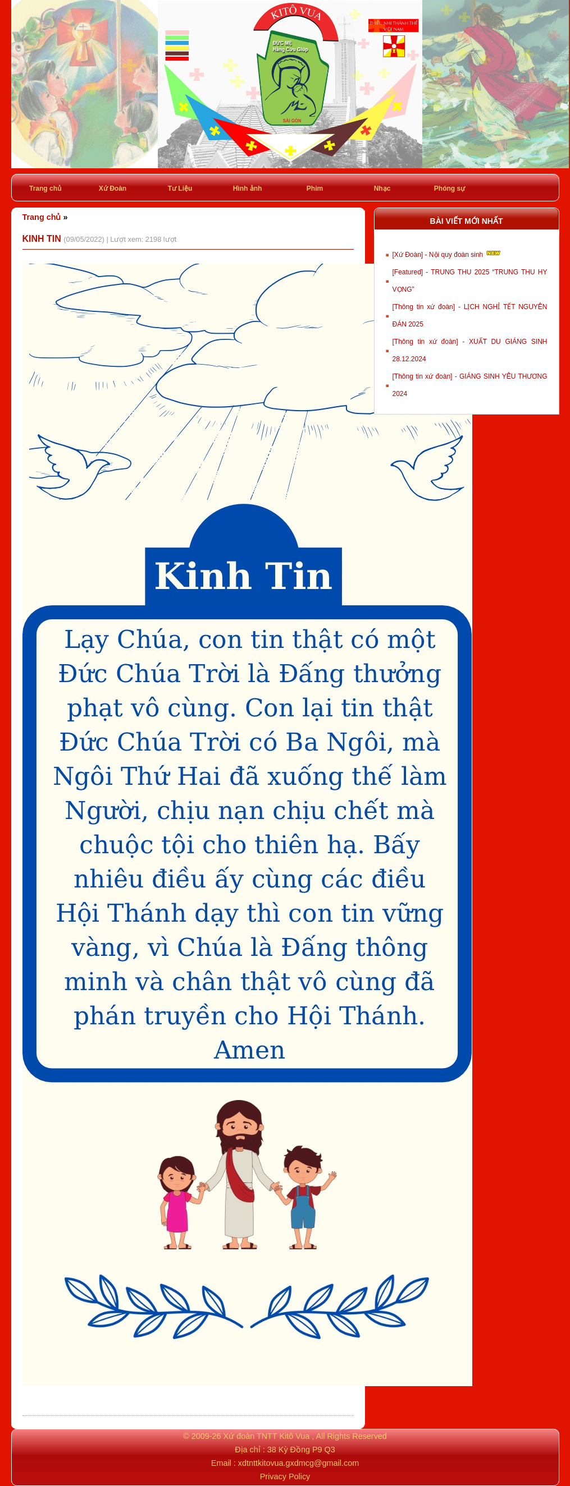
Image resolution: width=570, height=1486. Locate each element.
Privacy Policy (285, 1476)
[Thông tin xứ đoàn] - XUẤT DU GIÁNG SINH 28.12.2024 (470, 350)
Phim (315, 188)
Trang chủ (45, 188)
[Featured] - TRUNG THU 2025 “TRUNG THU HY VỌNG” (470, 280)
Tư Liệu (180, 188)
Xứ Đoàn (112, 188)
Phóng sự (449, 188)
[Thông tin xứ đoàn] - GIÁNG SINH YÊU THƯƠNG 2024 (470, 385)
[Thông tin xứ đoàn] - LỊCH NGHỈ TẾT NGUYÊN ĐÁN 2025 (470, 315)
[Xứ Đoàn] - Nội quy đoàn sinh (447, 254)
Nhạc (382, 188)
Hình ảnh (247, 188)
